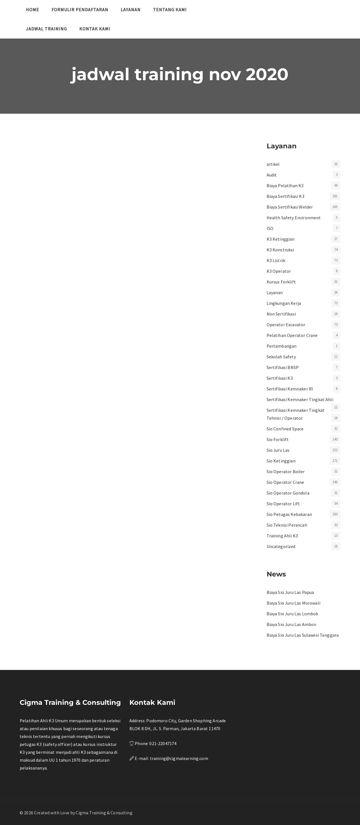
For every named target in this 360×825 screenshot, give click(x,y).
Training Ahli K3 (282, 535)
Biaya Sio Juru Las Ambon (291, 624)
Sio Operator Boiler (286, 471)
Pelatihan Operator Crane (292, 335)
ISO (270, 228)
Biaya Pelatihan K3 (285, 185)
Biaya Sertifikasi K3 (285, 196)
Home (32, 9)
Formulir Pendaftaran (79, 9)
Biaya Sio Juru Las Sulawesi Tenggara (303, 635)
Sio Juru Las (278, 450)
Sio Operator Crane (285, 482)
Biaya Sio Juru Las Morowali (293, 603)
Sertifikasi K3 (280, 378)
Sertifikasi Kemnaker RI (290, 389)
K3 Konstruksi (280, 249)
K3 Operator (279, 271)
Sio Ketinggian (281, 461)
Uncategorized (281, 546)
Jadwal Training (46, 29)
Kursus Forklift (281, 282)
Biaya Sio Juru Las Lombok (292, 613)
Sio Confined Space (285, 428)
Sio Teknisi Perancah (287, 525)
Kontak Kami (94, 29)
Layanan (131, 9)
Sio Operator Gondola (288, 493)
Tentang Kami (170, 9)
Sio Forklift (278, 439)
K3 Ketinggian (281, 239)
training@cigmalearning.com (179, 758)
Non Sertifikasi (281, 314)
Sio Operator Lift (283, 503)
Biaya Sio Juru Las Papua (290, 592)
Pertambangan (282, 346)
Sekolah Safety (281, 356)
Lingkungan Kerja (284, 303)
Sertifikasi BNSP (283, 367)
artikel (273, 164)
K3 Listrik (276, 260)
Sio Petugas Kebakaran (289, 514)
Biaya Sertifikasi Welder (290, 207)
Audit (272, 175)
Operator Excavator (286, 324)
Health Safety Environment (294, 217)
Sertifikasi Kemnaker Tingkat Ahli (300, 399)
